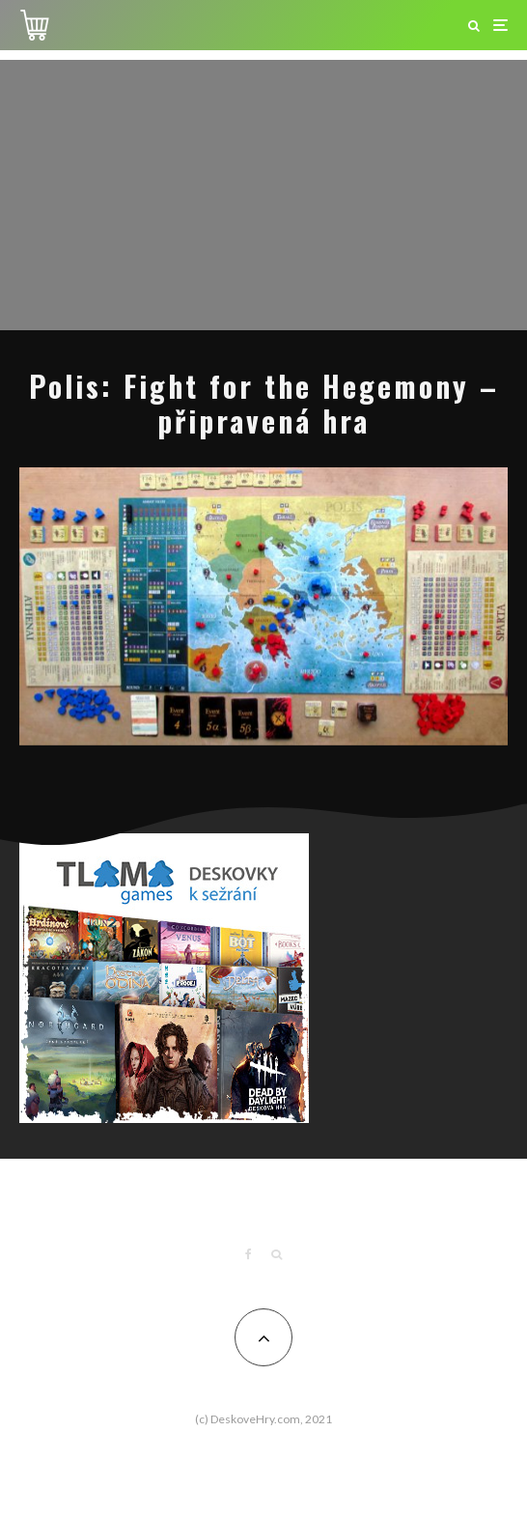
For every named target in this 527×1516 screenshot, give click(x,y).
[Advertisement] (263, 195)
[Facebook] (249, 1254)
